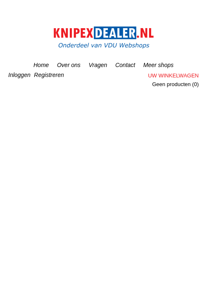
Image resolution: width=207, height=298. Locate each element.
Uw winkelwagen (173, 75)
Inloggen (19, 75)
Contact (125, 65)
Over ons (69, 65)
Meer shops (158, 65)
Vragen (97, 65)
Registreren (49, 75)
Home (41, 65)
